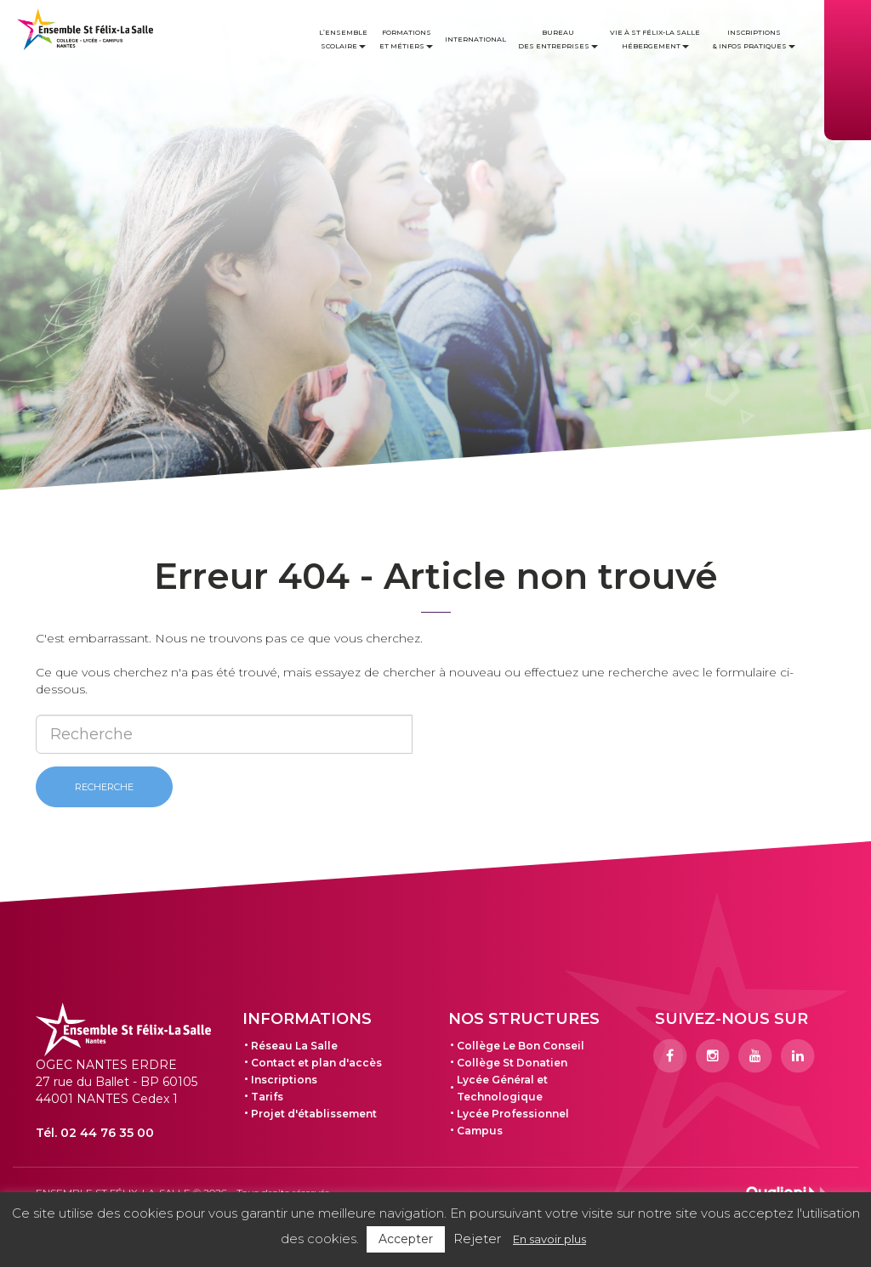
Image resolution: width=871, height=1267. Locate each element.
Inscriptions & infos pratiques (753, 39)
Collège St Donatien (512, 1062)
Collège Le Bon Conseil (520, 1045)
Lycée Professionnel (513, 1113)
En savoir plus (549, 1239)
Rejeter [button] (477, 1238)
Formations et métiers (406, 39)
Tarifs (267, 1096)
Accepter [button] (406, 1239)
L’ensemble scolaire (343, 39)
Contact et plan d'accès (316, 1062)
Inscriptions (284, 1079)
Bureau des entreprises (558, 39)
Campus (480, 1130)
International (475, 39)
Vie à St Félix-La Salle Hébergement (655, 39)
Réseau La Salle (294, 1045)
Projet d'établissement (314, 1113)
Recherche (104, 787)
